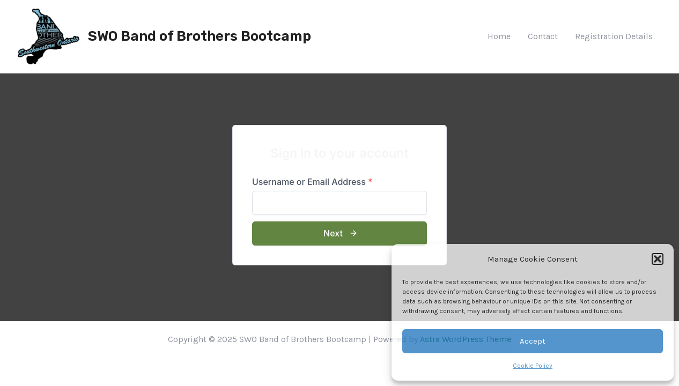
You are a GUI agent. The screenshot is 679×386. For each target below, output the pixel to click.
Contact (543, 36)
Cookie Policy (532, 365)
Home (499, 36)
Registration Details (614, 36)
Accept (532, 341)
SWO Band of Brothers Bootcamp (199, 36)
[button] (657, 259)
